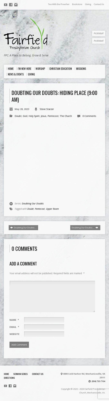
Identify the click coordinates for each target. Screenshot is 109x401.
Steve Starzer (47, 109)
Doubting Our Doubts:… (23, 227)
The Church (66, 115)
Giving (88, 4)
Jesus (43, 115)
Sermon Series (20, 374)
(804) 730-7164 (98, 381)
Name (14, 319)
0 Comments (89, 115)
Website (14, 334)
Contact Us (99, 4)
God (25, 115)
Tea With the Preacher (58, 4)
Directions (9, 377)
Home (6, 374)
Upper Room (52, 208)
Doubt (18, 115)
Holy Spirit (34, 115)
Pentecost (53, 115)
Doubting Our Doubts (33, 203)
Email (14, 326)
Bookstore (77, 4)
